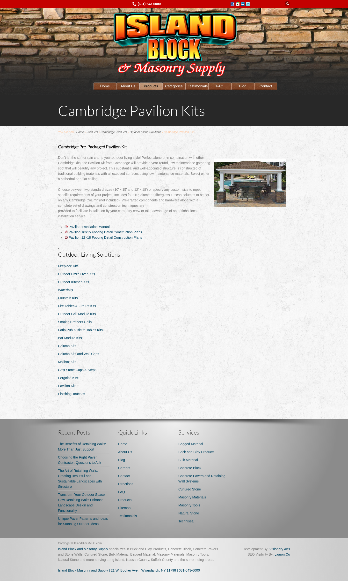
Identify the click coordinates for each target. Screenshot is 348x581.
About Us (128, 86)
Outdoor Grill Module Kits (77, 314)
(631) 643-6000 (149, 4)
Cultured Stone (189, 489)
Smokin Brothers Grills (75, 322)
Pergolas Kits (68, 378)
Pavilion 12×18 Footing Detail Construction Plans (103, 237)
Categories (174, 86)
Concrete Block (189, 468)
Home (105, 86)
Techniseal (186, 521)
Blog (242, 86)
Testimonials (198, 86)
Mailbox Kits (67, 362)
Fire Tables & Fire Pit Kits (77, 306)
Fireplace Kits (68, 266)
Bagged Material (190, 444)
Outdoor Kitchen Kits (73, 282)
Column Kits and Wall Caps (78, 354)
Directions (125, 484)
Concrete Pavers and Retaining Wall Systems (201, 478)
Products (151, 86)
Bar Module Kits (70, 338)
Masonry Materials (192, 497)
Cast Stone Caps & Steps (77, 370)
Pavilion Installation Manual (87, 227)
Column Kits (67, 346)
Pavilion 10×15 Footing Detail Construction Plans (103, 232)
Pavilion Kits (67, 386)
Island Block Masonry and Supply (83, 570)
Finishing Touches (71, 394)
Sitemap (124, 508)
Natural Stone (188, 513)
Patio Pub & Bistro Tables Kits (80, 330)
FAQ (219, 86)
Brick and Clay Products (196, 452)
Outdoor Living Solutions (145, 132)
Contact (266, 86)
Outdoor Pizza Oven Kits (76, 274)
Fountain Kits (68, 298)
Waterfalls (65, 290)
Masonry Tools (189, 505)
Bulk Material (188, 460)
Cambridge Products (114, 132)
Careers (124, 468)
